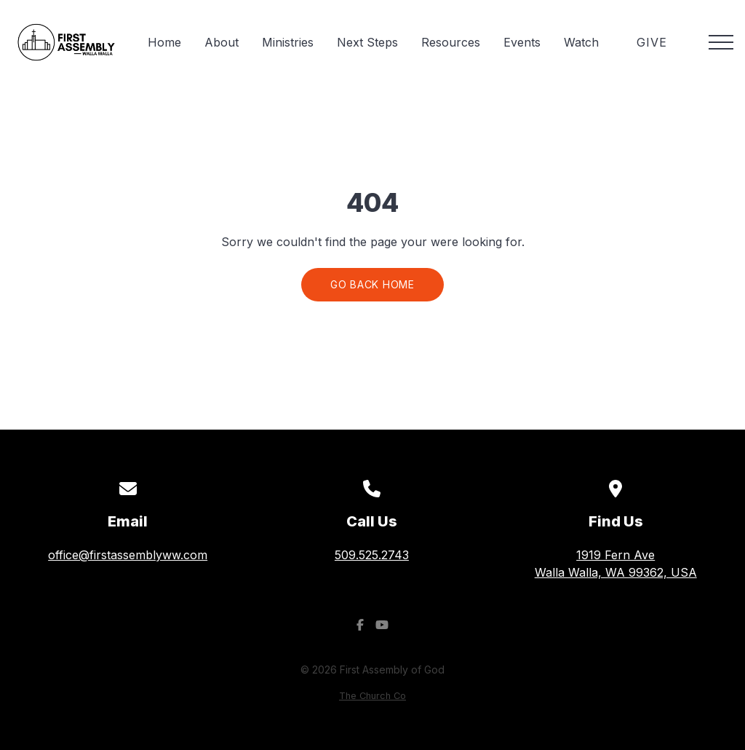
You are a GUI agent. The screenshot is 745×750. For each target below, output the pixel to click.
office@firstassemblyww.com (127, 555)
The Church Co (372, 695)
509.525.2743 (372, 555)
